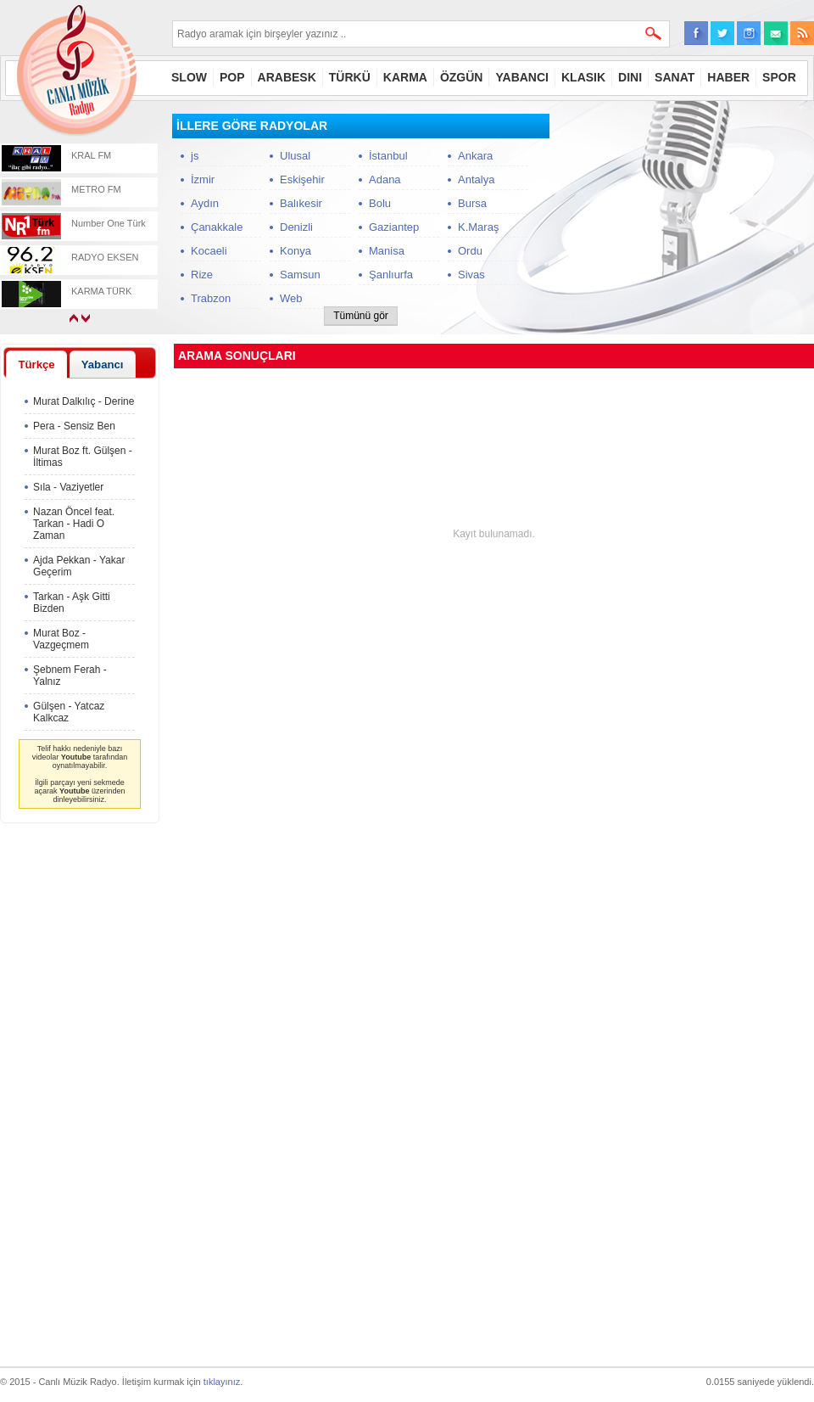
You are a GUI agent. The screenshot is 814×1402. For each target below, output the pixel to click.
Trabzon (211, 298)
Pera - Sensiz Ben (74, 426)
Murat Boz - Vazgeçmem (61, 639)
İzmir (203, 179)
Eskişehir (302, 179)
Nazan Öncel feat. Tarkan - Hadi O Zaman (73, 523)
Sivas (471, 274)
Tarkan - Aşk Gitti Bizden (71, 602)
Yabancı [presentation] (102, 364)
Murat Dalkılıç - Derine (83, 401)
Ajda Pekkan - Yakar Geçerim (79, 566)
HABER (728, 77)
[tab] (36, 364)
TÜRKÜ (350, 77)
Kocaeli (209, 250)
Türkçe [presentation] (36, 364)
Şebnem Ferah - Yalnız (70, 675)
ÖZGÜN (461, 77)
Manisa (386, 250)
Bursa (472, 203)
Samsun (300, 274)
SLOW (189, 77)
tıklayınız (222, 1382)
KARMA (405, 77)
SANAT (674, 77)
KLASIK (583, 77)
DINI (630, 77)
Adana (385, 179)
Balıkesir (301, 203)
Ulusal (295, 155)
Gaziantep (394, 227)
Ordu (470, 250)
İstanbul (388, 155)
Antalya (476, 179)
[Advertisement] (687, 220)
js (194, 155)
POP (232, 77)
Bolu (380, 203)
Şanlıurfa (391, 274)
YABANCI (522, 77)
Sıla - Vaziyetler (68, 487)
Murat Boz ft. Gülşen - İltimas (82, 456)
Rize (202, 274)
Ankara (475, 155)
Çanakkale (217, 227)
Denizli (296, 227)
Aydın (205, 203)
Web (291, 298)
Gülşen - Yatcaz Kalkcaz (68, 712)
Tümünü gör (360, 316)
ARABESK (287, 77)
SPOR (779, 77)
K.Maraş (478, 227)
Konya (295, 250)
